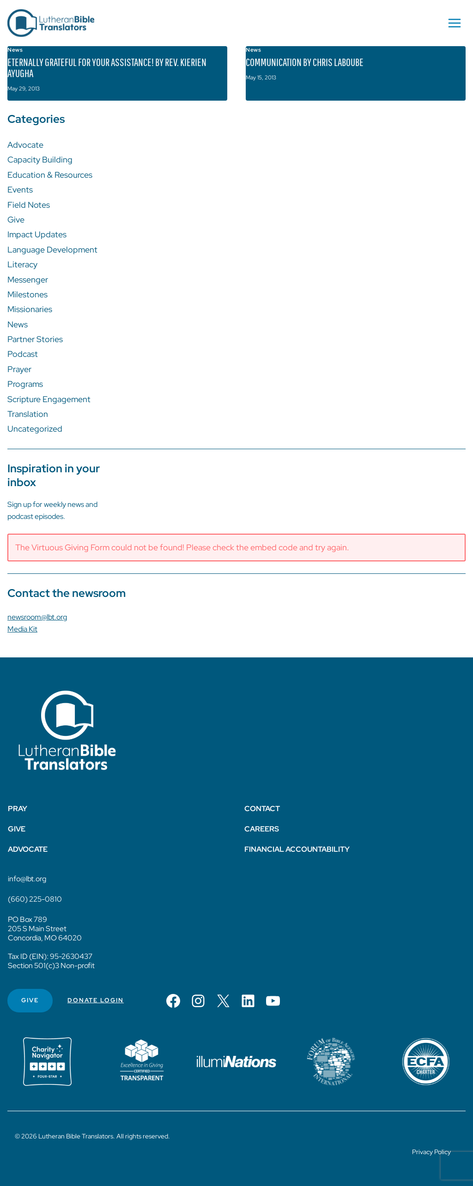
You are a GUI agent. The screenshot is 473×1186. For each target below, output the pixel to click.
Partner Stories (35, 339)
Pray (17, 808)
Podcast (22, 354)
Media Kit (22, 629)
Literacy (22, 264)
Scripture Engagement (49, 399)
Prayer (19, 369)
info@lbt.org (27, 879)
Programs (25, 384)
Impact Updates (37, 234)
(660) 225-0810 (35, 899)
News (15, 50)
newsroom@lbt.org (37, 617)
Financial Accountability (297, 849)
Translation (27, 414)
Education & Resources (49, 174)
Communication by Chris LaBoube (305, 61)
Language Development (52, 249)
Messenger (27, 279)
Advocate (25, 144)
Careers (261, 829)
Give (15, 219)
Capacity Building (40, 159)
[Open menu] (454, 23)
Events (20, 189)
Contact (262, 808)
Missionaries (29, 309)
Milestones (27, 294)
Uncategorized (34, 428)
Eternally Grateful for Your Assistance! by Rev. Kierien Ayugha (106, 67)
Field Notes (28, 204)
